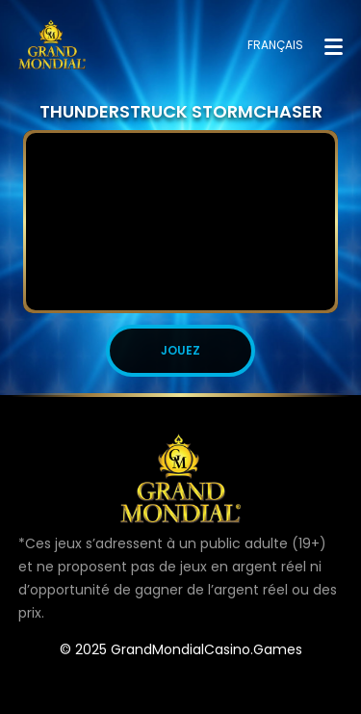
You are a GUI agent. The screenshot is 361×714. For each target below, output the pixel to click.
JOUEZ (180, 350)
